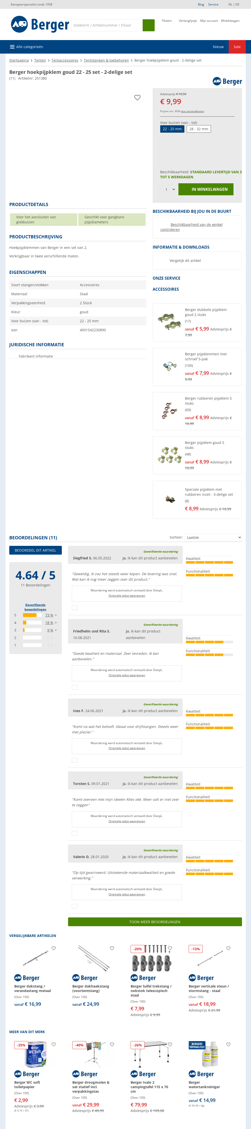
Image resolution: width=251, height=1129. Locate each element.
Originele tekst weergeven (127, 595)
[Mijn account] (209, 25)
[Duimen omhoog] (74, 607)
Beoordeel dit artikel (35, 550)
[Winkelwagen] (230, 25)
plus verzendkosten (192, 111)
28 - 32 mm (198, 128)
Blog (201, 4)
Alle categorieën (29, 46)
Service (213, 4)
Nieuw (218, 46)
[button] (197, 322)
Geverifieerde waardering (160, 551)
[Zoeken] (106, 25)
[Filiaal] (167, 25)
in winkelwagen (206, 189)
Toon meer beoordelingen (154, 921)
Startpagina (19, 60)
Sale (237, 46)
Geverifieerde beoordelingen (35, 607)
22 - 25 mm (172, 128)
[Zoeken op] (149, 25)
